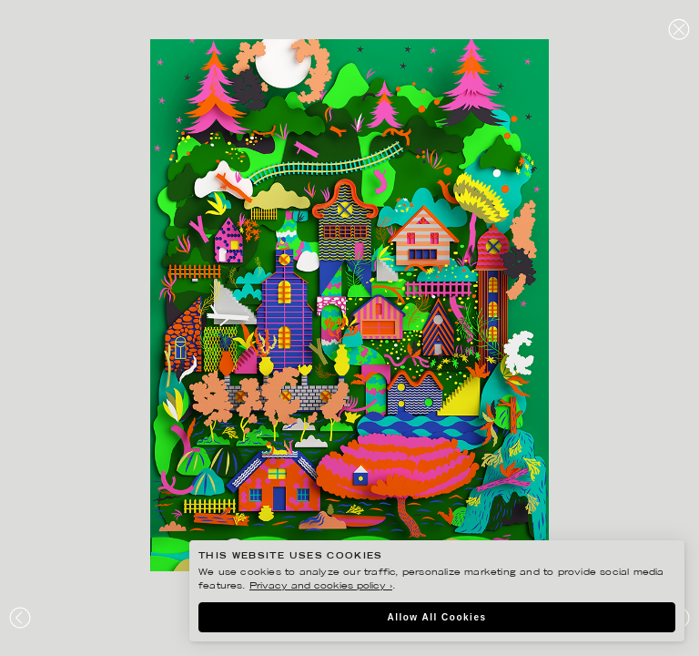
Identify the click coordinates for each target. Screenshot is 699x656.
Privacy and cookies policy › (320, 586)
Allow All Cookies (436, 617)
